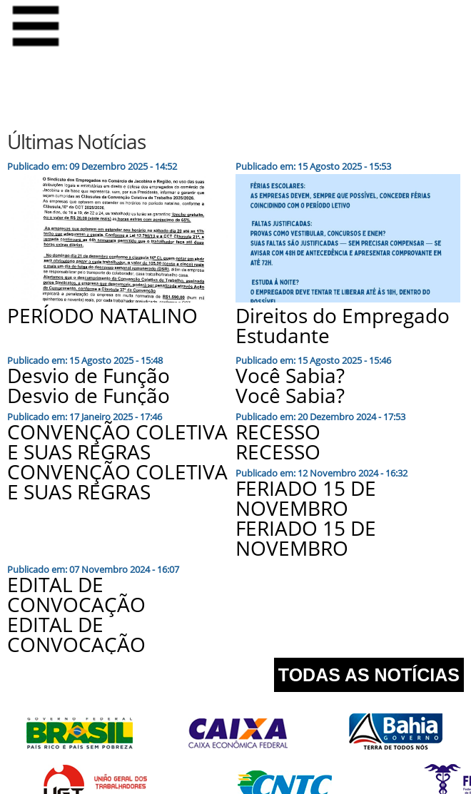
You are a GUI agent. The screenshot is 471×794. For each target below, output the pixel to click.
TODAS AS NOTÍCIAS (369, 675)
